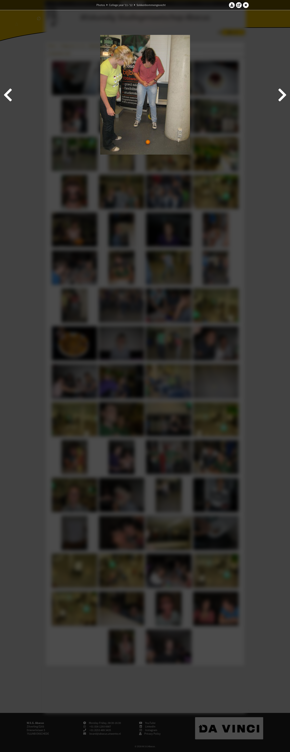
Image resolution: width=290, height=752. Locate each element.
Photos (100, 5)
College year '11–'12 (121, 5)
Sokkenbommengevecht (151, 5)
